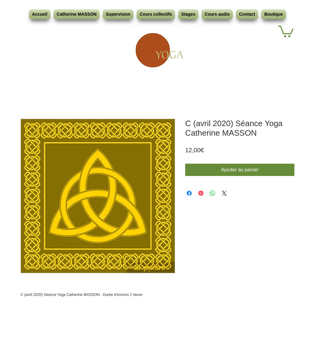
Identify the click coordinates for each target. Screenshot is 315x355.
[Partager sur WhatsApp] (212, 193)
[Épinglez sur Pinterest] (201, 193)
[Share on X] (224, 193)
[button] (285, 30)
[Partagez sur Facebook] (189, 193)
